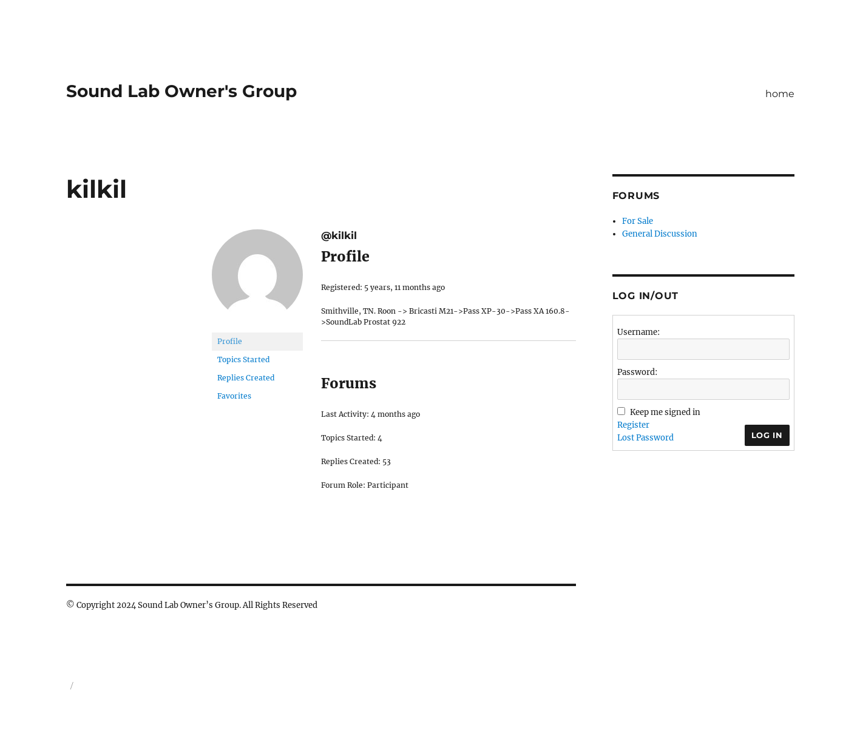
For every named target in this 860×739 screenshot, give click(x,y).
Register (633, 425)
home (779, 94)
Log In (767, 435)
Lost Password (645, 438)
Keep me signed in (665, 412)
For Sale (637, 221)
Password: (637, 372)
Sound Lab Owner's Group (181, 91)
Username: (638, 332)
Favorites (234, 395)
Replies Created (245, 377)
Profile (229, 341)
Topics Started (243, 359)
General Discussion (659, 234)
